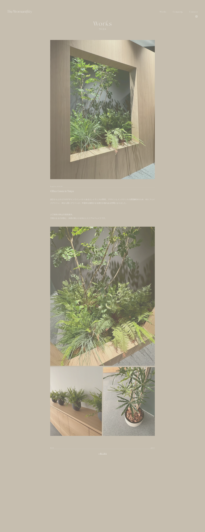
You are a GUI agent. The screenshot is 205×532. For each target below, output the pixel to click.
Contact (193, 12)
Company (178, 12)
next (52, 448)
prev (153, 448)
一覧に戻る (102, 454)
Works (163, 12)
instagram (196, 16)
